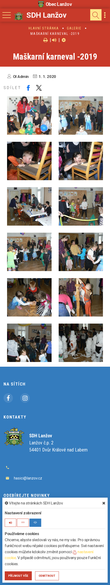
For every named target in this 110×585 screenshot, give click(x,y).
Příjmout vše (18, 575)
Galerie (74, 28)
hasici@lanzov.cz (28, 478)
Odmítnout (47, 575)
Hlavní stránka (44, 28)
